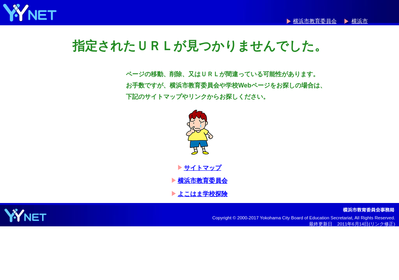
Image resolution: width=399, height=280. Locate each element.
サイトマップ (202, 167)
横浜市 (359, 21)
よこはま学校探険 (203, 194)
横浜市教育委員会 (315, 21)
